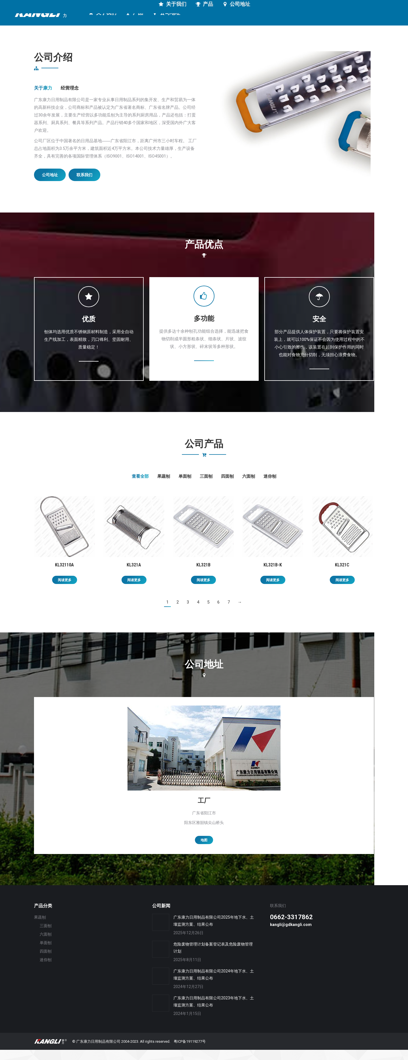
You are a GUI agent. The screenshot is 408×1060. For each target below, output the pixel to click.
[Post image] (160, 932)
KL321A (134, 575)
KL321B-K (273, 575)
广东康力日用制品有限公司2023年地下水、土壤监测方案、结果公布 (213, 1011)
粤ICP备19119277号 (190, 1052)
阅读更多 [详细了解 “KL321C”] (342, 590)
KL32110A (64, 575)
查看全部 (140, 486)
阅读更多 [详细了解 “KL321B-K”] (273, 590)
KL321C (342, 575)
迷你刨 (270, 486)
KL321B (203, 575)
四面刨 (227, 486)
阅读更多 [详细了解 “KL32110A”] (64, 590)
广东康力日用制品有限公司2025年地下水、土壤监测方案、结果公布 (213, 931)
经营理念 (70, 98)
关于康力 (43, 98)
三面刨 (206, 486)
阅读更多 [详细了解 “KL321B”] (203, 590)
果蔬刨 (163, 486)
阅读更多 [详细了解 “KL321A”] (134, 590)
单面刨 (184, 486)
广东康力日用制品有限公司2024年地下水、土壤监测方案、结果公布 (213, 985)
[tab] (43, 98)
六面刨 (248, 486)
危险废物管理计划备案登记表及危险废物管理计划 (213, 958)
